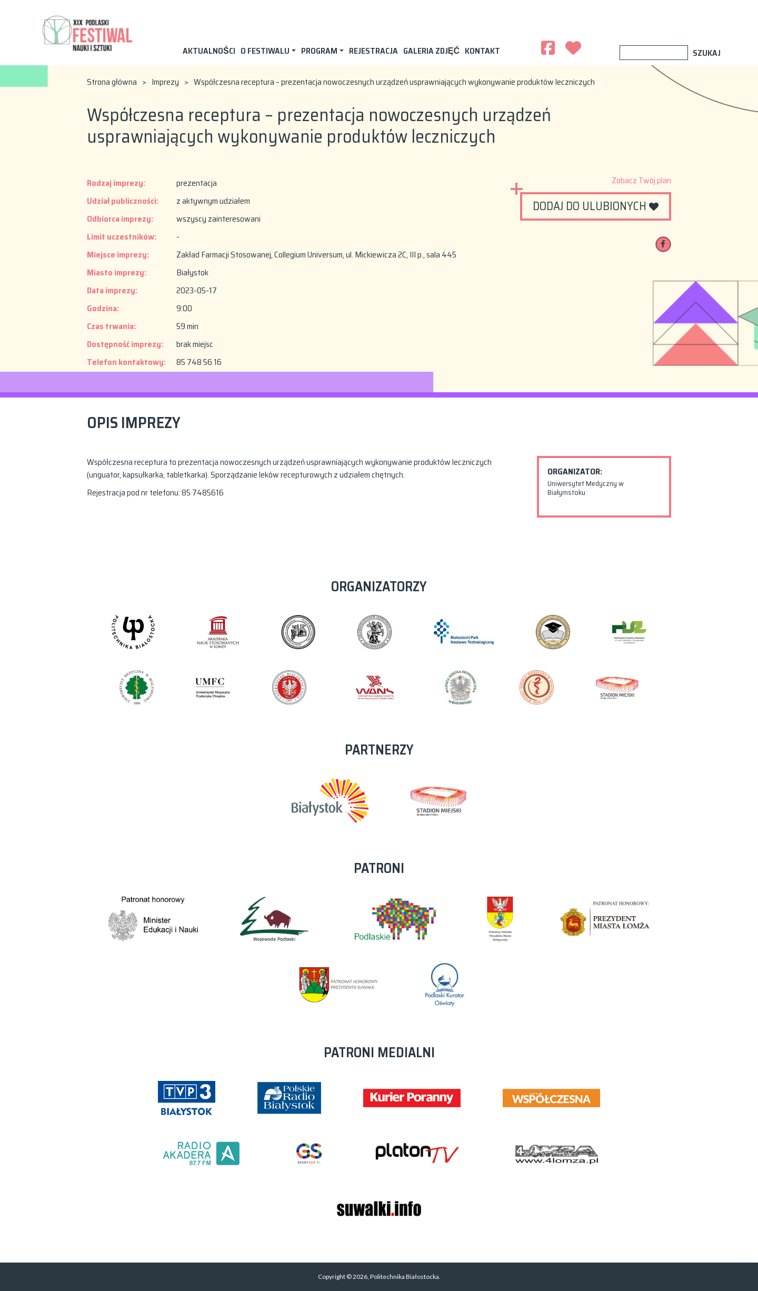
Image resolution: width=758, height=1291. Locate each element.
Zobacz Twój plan (641, 180)
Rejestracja (373, 50)
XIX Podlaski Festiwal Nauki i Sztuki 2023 (88, 33)
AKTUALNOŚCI (209, 50)
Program (319, 50)
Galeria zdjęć (431, 50)
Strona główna (112, 82)
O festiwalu (265, 50)
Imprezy (165, 82)
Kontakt (482, 50)
